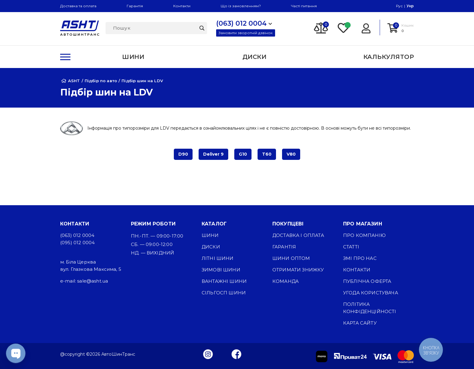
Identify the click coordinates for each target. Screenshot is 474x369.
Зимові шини (221, 270)
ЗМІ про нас (360, 258)
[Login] (365, 27)
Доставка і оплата (298, 235)
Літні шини (218, 258)
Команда (285, 281)
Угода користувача (370, 293)
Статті (351, 247)
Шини (210, 235)
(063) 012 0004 (77, 235)
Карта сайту (360, 323)
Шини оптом (291, 258)
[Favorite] (344, 27)
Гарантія (135, 6)
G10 (243, 154)
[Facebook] (237, 354)
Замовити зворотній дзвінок (246, 33)
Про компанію (364, 235)
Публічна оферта (367, 281)
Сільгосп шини (224, 293)
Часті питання (304, 6)
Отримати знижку (298, 270)
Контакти (181, 6)
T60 (266, 154)
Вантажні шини (224, 281)
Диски (211, 247)
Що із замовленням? (241, 6)
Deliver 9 (213, 154)
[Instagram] (208, 354)
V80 (291, 154)
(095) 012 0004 (77, 242)
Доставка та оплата (78, 6)
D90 (183, 154)
